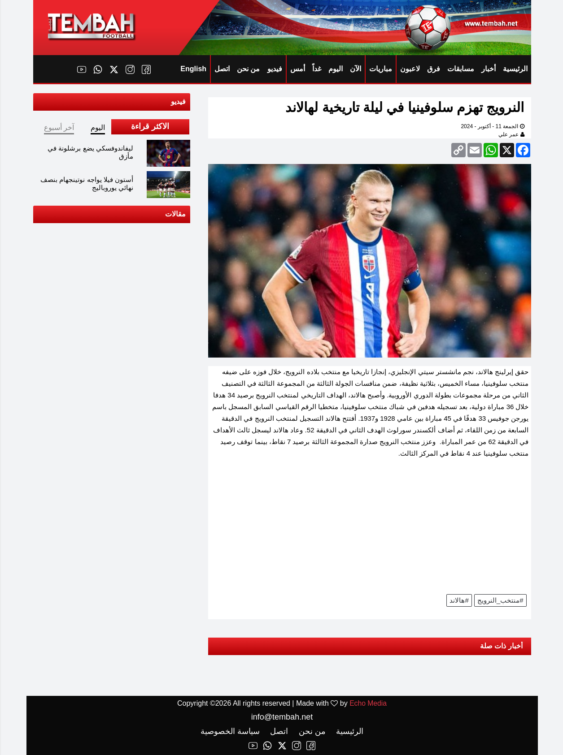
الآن (355, 69)
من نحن (247, 69)
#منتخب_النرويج (500, 600)
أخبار (488, 69)
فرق (433, 69)
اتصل (221, 69)
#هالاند (458, 600)
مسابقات (460, 69)
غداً (316, 69)
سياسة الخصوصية (229, 731)
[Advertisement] (369, 529)
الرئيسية (514, 69)
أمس (297, 69)
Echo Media (368, 703)
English (193, 69)
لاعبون (409, 69)
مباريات (380, 69)
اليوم (335, 69)
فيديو (274, 69)
